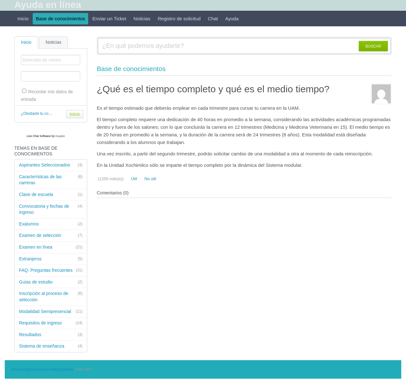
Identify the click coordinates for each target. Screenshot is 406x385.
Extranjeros (50, 259)
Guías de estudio (50, 282)
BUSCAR (373, 46)
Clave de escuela (50, 195)
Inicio (23, 18)
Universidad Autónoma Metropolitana (42, 369)
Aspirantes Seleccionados (50, 165)
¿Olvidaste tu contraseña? (43, 113)
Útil (133, 178)
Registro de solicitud (179, 18)
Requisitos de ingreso (50, 323)
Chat (213, 18)
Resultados (50, 335)
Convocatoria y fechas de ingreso (50, 209)
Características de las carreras (50, 180)
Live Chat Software (39, 136)
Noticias (142, 18)
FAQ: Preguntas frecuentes (50, 270)
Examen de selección (50, 235)
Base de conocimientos (60, 18)
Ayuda (232, 18)
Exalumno (50, 224)
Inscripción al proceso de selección (50, 296)
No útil (149, 178)
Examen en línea (50, 247)
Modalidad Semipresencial (50, 312)
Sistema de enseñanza (50, 346)
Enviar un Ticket (109, 18)
